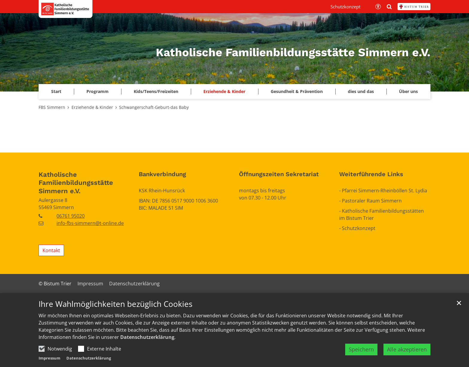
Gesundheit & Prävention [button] (297, 91)
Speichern (361, 355)
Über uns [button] (408, 91)
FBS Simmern (52, 107)
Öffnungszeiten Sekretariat (279, 174)
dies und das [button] (361, 91)
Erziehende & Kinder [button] (224, 91)
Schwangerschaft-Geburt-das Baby (154, 107)
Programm (97, 91)
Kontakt (51, 250)
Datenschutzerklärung (147, 343)
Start (56, 91)
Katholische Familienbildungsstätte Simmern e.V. (76, 183)
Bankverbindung (162, 174)
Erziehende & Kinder (92, 107)
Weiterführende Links (371, 174)
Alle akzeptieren (407, 355)
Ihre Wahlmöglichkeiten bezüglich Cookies (115, 310)
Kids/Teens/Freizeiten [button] (156, 91)
